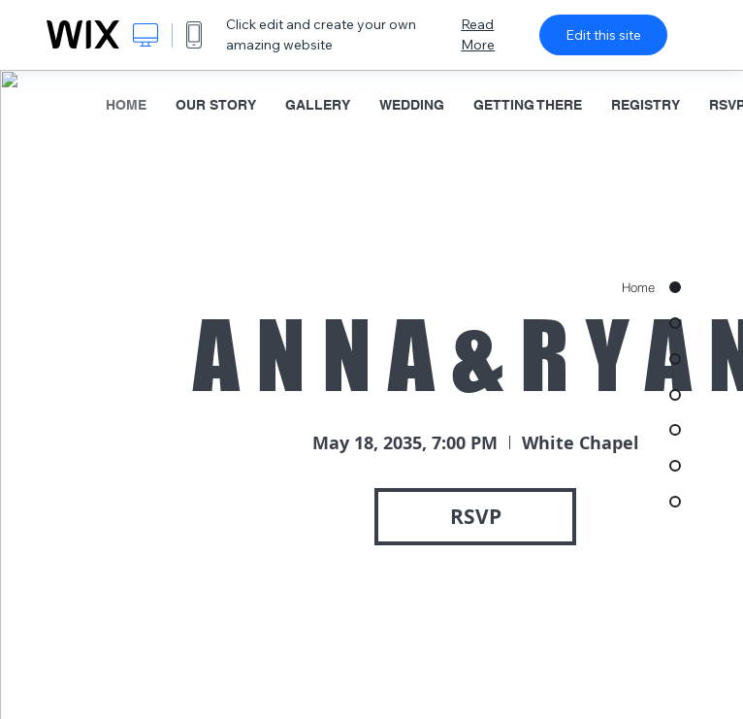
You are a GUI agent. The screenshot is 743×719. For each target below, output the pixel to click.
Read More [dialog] (478, 34)
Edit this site (603, 35)
